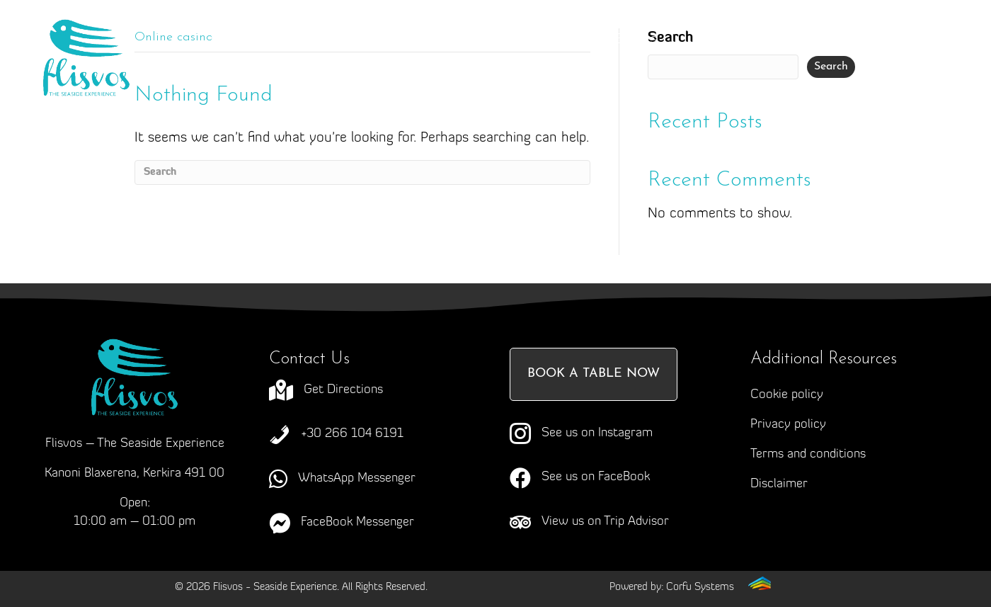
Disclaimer (779, 484)
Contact (518, 68)
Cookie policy (786, 395)
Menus (539, 39)
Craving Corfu (420, 40)
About (312, 40)
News (429, 68)
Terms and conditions (808, 454)
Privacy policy (788, 424)
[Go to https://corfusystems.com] (690, 587)
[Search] (362, 172)
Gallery (725, 40)
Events (636, 40)
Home (228, 40)
